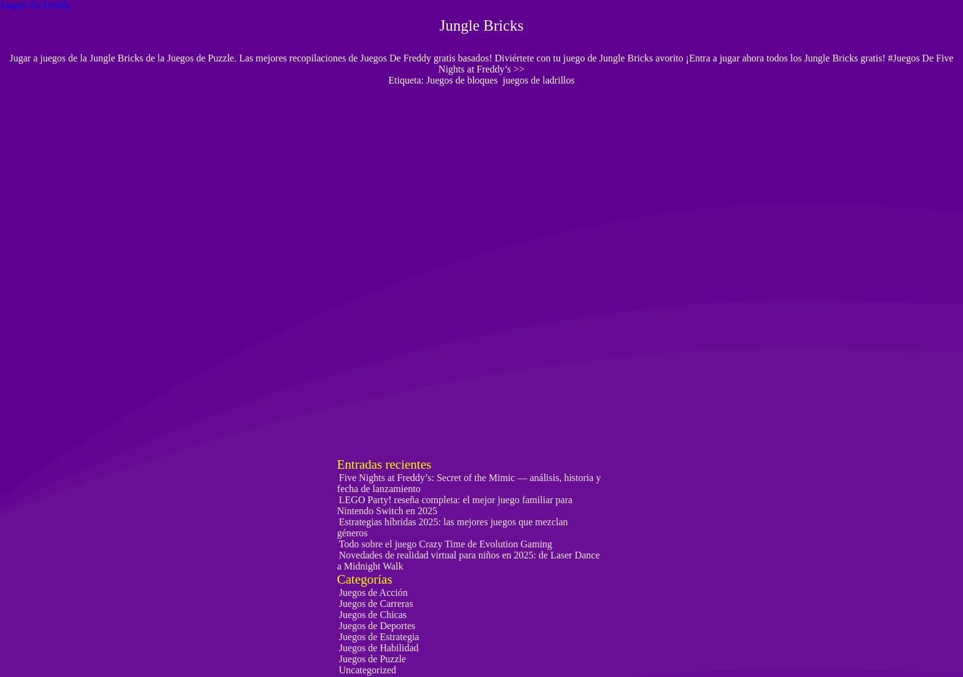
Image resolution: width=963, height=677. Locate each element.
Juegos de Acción (373, 592)
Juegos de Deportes (377, 625)
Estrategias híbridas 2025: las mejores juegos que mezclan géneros (452, 527)
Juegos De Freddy (35, 5)
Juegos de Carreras (376, 603)
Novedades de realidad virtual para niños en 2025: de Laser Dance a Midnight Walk (468, 560)
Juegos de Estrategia (379, 637)
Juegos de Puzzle (372, 659)
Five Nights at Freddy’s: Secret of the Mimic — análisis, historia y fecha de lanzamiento (469, 483)
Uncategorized (367, 670)
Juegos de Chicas (373, 614)
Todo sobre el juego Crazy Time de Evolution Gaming (445, 544)
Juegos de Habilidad (379, 648)
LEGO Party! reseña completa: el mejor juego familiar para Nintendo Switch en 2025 (454, 505)
